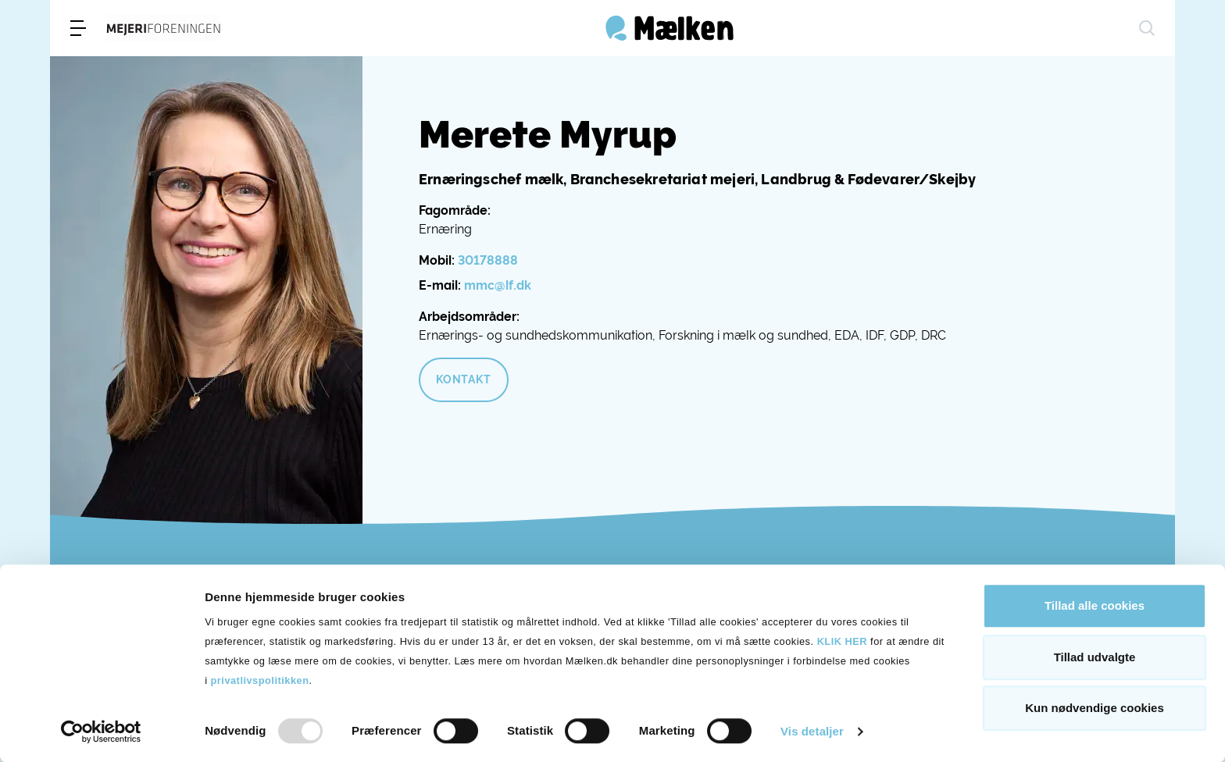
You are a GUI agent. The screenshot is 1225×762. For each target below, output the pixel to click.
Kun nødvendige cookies (1094, 707)
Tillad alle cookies (1095, 605)
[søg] (1147, 28)
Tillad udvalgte (1095, 657)
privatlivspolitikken (260, 680)
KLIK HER (842, 641)
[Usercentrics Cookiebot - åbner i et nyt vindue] (101, 731)
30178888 (488, 260)
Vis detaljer (812, 731)
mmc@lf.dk (497, 285)
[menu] (78, 28)
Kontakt (463, 379)
